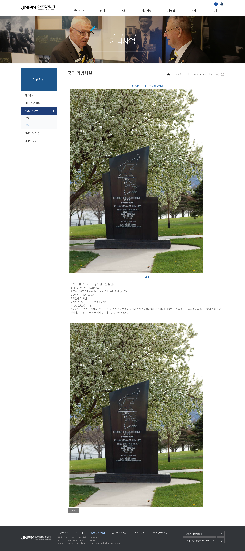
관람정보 (79, 11)
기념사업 (146, 11)
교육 (123, 11)
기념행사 (29, 95)
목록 (73, 510)
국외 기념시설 (208, 74)
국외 (28, 125)
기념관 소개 (63, 533)
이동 (221, 533)
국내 (28, 118)
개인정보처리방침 (97, 533)
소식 (193, 11)
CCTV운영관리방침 (120, 533)
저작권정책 (139, 533)
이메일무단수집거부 (159, 533)
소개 (214, 11)
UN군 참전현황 (32, 103)
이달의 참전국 (31, 133)
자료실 (171, 11)
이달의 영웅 (30, 141)
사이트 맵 (79, 533)
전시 (102, 11)
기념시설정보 (31, 111)
